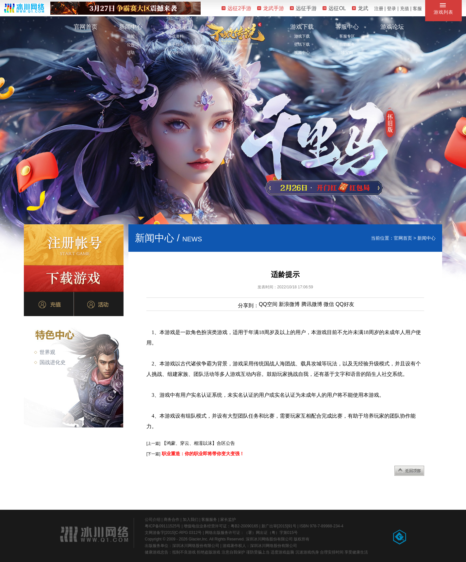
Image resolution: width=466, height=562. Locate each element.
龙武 (360, 8)
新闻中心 (130, 27)
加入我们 (190, 519)
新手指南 (176, 44)
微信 (329, 304)
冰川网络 (24, 8)
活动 (131, 52)
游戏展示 (176, 27)
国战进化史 (50, 362)
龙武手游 (270, 8)
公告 (131, 44)
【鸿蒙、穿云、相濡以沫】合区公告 (198, 443)
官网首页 (85, 27)
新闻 (131, 36)
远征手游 (303, 8)
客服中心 (347, 27)
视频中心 (302, 52)
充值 (404, 8)
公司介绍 (152, 519)
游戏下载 (302, 27)
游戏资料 (176, 36)
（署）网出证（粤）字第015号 (271, 532)
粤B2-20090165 (244, 526)
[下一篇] (153, 454)
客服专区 (347, 36)
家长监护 (228, 519)
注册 (378, 8)
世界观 (44, 352)
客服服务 (209, 519)
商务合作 (171, 519)
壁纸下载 (302, 44)
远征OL (334, 8)
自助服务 (347, 44)
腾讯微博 (311, 304)
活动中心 (176, 52)
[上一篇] (153, 443)
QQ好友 (345, 304)
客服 (417, 8)
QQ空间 (268, 304)
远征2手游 (236, 8)
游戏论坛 (392, 27)
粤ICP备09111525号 (162, 526)
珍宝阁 (347, 52)
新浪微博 (289, 304)
